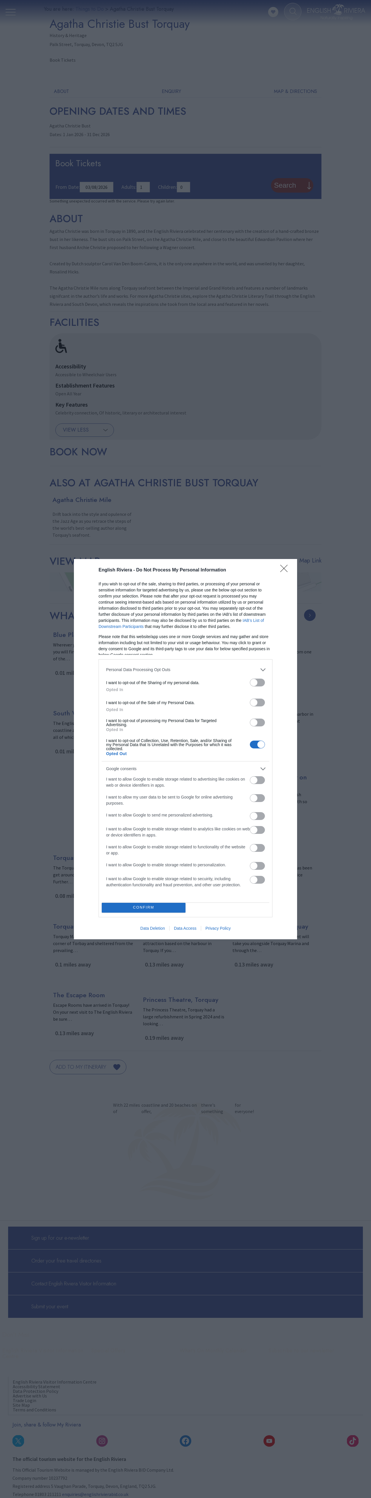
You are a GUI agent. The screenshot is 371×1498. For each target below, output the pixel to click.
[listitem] (185, 670)
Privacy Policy (218, 928)
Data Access (185, 928)
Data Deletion (152, 928)
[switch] (257, 682)
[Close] (285, 570)
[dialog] (185, 749)
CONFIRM (143, 907)
